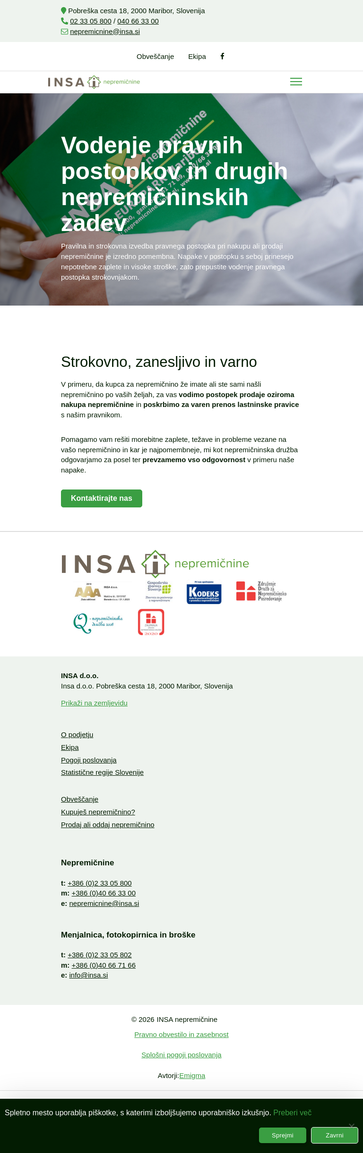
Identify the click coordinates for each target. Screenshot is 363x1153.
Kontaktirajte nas (101, 498)
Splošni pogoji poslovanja (181, 1055)
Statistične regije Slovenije (102, 772)
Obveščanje (155, 56)
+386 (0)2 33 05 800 (100, 883)
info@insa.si (88, 975)
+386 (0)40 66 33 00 (104, 893)
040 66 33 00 (138, 21)
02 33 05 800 (91, 21)
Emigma (192, 1075)
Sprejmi (283, 1135)
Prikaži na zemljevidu (94, 703)
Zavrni (335, 1135)
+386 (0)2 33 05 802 (100, 955)
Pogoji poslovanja (89, 760)
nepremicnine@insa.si (105, 31)
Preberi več (292, 1113)
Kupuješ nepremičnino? (98, 812)
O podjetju (77, 734)
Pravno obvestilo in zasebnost (181, 1034)
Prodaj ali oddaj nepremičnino (108, 825)
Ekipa (197, 56)
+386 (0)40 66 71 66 (104, 965)
